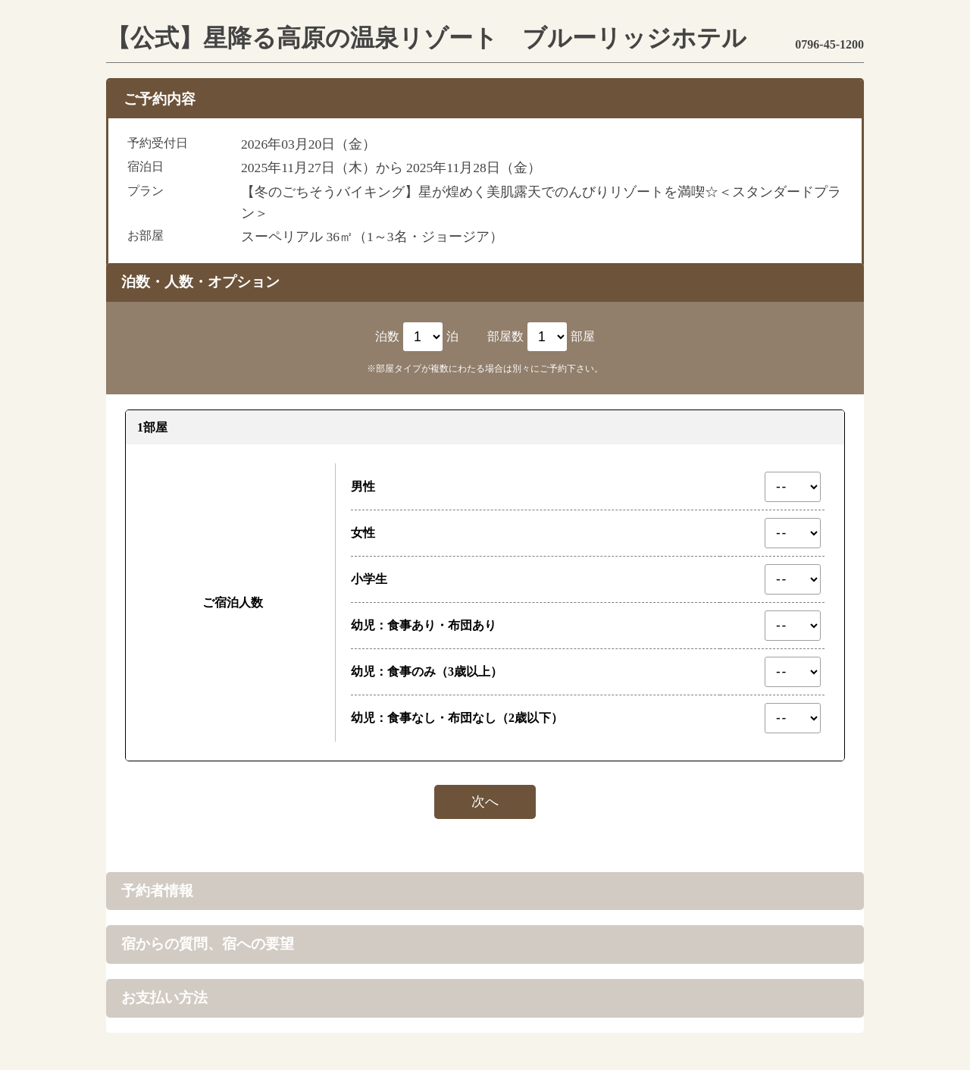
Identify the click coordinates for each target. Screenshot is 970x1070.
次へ (485, 801)
